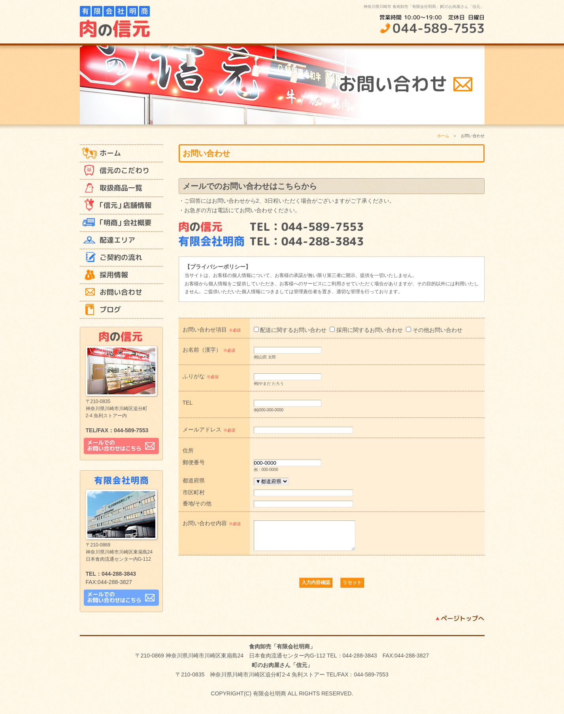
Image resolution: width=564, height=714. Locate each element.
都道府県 (194, 480)
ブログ (121, 310)
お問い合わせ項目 (212, 329)
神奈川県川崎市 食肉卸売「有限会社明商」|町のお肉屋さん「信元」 (424, 6)
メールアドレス (209, 429)
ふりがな (201, 376)
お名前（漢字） (209, 350)
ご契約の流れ (121, 258)
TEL (188, 402)
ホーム (121, 153)
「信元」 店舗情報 (121, 206)
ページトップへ (460, 624)
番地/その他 (197, 503)
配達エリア (121, 240)
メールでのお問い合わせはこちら (121, 446)
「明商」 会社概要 (121, 223)
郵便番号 (194, 462)
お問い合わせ (121, 292)
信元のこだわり (121, 171)
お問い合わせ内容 (212, 523)
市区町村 (194, 492)
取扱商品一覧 (121, 188)
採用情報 (121, 275)
